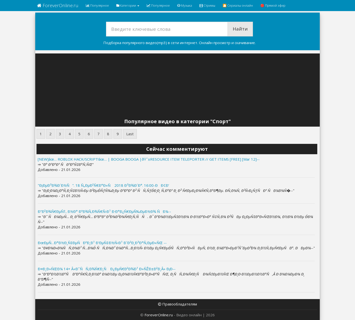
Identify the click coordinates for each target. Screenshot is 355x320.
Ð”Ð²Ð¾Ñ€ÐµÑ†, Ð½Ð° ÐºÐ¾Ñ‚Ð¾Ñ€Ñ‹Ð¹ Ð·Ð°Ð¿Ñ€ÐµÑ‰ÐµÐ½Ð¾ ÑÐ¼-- (104, 211)
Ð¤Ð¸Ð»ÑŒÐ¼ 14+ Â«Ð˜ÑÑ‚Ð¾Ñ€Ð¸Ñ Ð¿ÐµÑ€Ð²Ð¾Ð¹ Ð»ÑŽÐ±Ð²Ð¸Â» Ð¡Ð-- (107, 268)
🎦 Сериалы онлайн (238, 5)
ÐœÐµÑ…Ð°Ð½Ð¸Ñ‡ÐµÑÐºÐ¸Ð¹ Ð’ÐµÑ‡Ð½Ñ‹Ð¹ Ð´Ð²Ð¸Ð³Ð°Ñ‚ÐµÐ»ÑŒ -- (102, 242)
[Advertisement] (177, 87)
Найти (240, 29)
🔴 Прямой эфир (272, 5)
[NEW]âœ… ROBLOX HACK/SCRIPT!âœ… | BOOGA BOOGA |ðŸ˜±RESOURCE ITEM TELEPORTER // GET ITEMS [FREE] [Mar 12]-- (149, 159)
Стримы (207, 5)
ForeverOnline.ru (57, 5)
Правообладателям (177, 304)
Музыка (184, 5)
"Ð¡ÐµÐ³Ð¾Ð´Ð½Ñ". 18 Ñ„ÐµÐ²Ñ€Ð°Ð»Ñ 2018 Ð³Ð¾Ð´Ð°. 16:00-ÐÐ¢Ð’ (103, 185)
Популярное (97, 5)
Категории (127, 5)
